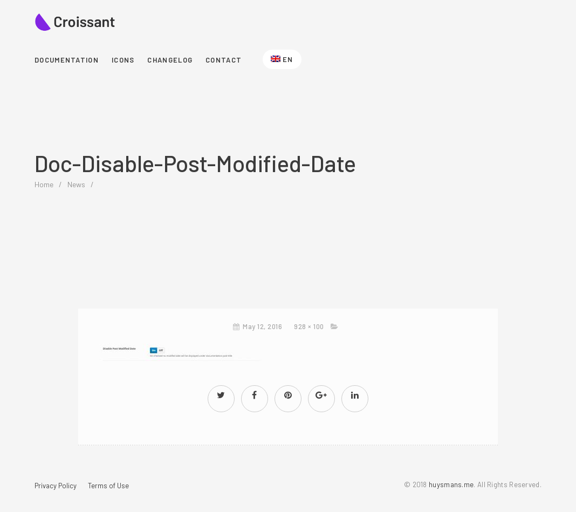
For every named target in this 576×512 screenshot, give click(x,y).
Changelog (170, 60)
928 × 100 (309, 326)
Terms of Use (108, 485)
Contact (223, 60)
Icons (123, 60)
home (44, 184)
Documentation (67, 60)
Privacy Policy (56, 485)
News (76, 184)
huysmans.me (451, 484)
